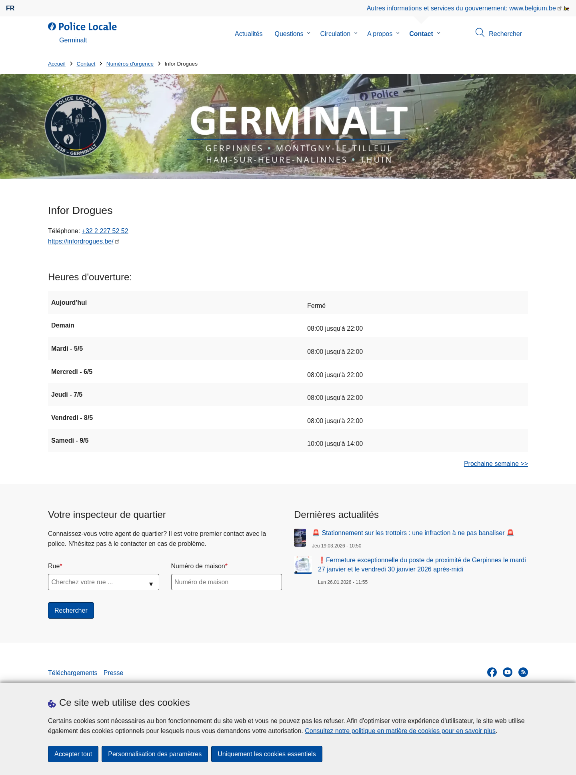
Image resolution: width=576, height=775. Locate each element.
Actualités (248, 33)
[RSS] (523, 672)
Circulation (335, 33)
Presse (114, 672)
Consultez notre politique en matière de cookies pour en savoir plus (400, 730)
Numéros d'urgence (130, 64)
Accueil (57, 64)
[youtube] (507, 672)
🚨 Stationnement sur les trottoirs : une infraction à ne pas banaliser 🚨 (413, 532)
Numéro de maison (198, 566)
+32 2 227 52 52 (105, 231)
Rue (54, 566)
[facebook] (492, 672)
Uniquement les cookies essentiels (267, 754)
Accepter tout (73, 754)
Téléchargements (73, 672)
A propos (379, 33)
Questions (288, 33)
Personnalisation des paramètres (155, 754)
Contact (421, 33)
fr (10, 8)
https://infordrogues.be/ (81, 241)
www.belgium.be (532, 8)
